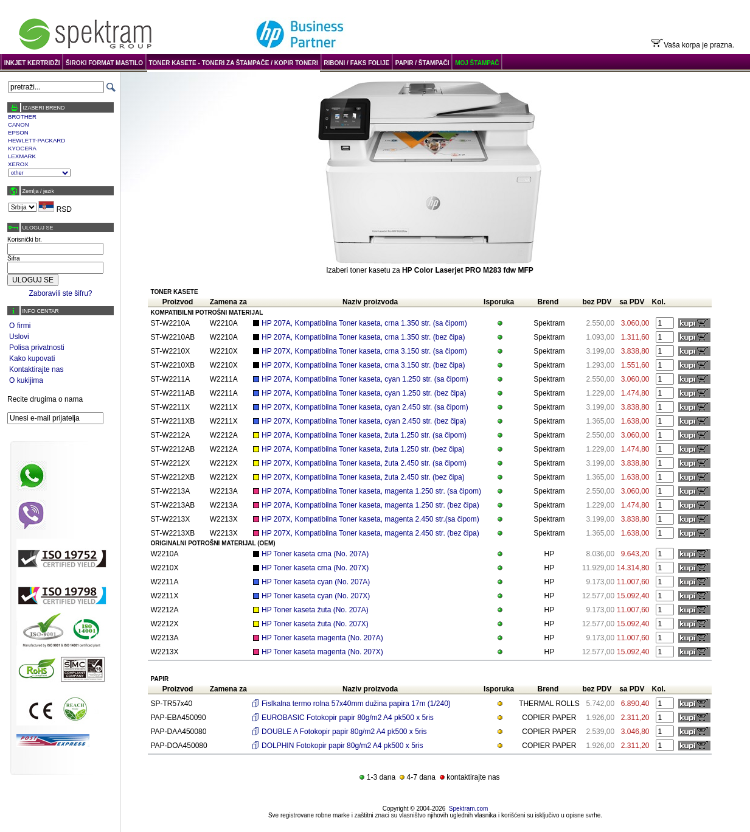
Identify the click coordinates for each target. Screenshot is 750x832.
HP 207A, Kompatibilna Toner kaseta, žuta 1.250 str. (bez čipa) (363, 449)
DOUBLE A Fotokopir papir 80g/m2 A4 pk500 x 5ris (344, 731)
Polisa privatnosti (36, 347)
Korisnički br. (24, 239)
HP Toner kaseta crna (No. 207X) (315, 568)
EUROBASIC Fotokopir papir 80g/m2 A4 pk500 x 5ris (348, 717)
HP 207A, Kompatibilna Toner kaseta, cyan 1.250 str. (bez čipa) (364, 393)
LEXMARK (22, 156)
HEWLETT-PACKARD (36, 140)
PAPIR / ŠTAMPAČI (422, 63)
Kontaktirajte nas (36, 369)
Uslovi (19, 336)
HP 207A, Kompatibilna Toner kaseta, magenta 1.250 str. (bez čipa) (370, 505)
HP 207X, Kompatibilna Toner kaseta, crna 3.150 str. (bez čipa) (363, 365)
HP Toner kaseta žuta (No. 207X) (315, 624)
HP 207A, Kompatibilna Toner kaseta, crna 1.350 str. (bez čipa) (363, 337)
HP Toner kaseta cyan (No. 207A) (316, 582)
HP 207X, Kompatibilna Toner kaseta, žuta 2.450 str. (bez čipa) (363, 477)
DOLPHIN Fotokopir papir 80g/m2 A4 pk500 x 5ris (342, 745)
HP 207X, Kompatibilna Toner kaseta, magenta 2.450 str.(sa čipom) (370, 519)
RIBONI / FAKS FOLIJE (356, 63)
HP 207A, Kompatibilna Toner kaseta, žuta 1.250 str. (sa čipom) (364, 435)
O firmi (19, 325)
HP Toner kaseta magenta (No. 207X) (322, 652)
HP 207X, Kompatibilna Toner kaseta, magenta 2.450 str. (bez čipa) (370, 533)
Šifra (13, 258)
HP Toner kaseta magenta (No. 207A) (322, 638)
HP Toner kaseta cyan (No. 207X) (316, 596)
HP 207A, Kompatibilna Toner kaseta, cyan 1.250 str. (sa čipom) (365, 379)
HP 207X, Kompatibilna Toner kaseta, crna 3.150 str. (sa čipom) (364, 351)
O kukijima (26, 380)
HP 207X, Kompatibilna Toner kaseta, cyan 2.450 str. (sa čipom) (365, 407)
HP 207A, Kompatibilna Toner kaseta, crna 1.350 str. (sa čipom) (364, 323)
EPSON (18, 132)
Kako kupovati (32, 358)
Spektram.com (468, 808)
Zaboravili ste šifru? (60, 293)
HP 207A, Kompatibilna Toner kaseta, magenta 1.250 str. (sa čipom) (371, 491)
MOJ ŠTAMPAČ (477, 63)
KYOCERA (22, 148)
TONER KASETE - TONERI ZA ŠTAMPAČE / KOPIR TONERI (233, 63)
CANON (18, 124)
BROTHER (22, 116)
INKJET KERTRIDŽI (32, 63)
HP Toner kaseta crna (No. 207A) (315, 554)
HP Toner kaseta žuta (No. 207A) (315, 610)
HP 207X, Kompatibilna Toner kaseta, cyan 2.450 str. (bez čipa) (364, 421)
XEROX (18, 164)
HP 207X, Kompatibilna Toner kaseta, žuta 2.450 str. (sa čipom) (364, 463)
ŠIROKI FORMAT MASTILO (104, 63)
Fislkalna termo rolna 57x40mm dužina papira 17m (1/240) (356, 703)
